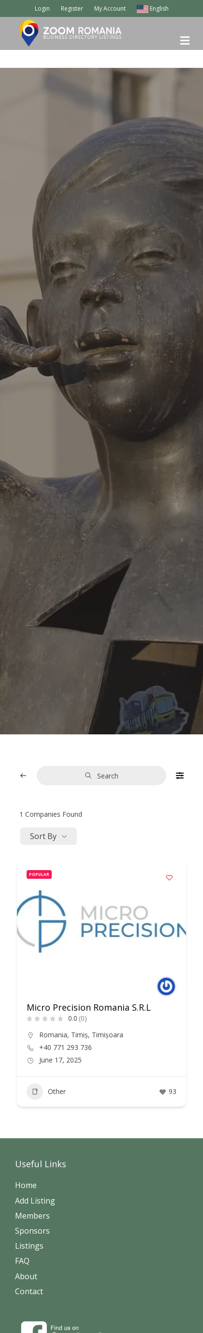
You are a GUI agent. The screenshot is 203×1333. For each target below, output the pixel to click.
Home (26, 1185)
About (26, 1276)
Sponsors (32, 1230)
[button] (97, 981)
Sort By (43, 836)
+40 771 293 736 (65, 1047)
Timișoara (107, 1034)
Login (42, 8)
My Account (110, 8)
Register (72, 8)
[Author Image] (166, 986)
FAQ (22, 1260)
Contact (29, 1291)
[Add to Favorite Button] (169, 877)
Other (46, 1091)
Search (101, 775)
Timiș (79, 1034)
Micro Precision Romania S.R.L (89, 1007)
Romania (53, 1034)
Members (32, 1215)
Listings (29, 1245)
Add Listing (35, 1200)
